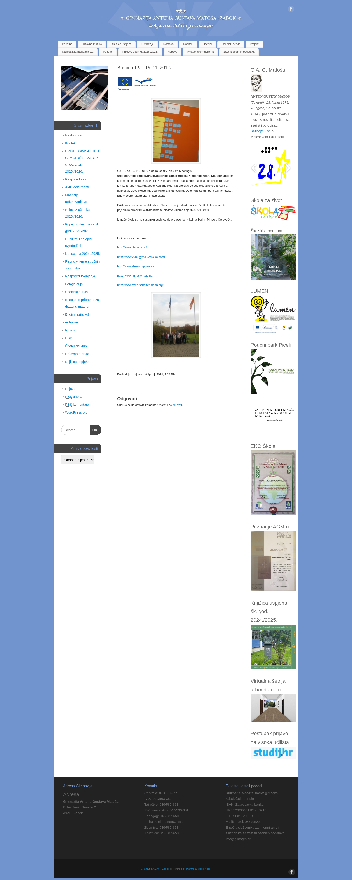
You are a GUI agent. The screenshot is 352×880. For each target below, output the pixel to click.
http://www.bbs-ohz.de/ (132, 247)
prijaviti (177, 405)
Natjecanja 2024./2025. (82, 253)
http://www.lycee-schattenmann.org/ (140, 285)
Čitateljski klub (76, 346)
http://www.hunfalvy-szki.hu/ (135, 275)
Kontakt (71, 143)
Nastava (168, 44)
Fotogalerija (74, 284)
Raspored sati (75, 179)
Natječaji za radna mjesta (78, 51)
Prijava (70, 389)
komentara (77, 404)
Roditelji (188, 44)
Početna (67, 44)
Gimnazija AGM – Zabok (155, 868)
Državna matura (92, 44)
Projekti (254, 44)
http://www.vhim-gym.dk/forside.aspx (141, 257)
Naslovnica (73, 135)
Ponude (108, 51)
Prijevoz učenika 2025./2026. (140, 51)
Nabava (172, 51)
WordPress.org (76, 412)
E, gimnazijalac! (77, 314)
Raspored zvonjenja (80, 276)
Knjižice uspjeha (122, 44)
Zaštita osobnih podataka (239, 51)
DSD (68, 338)
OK (94, 430)
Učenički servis (231, 44)
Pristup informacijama (200, 51)
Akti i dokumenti (77, 187)
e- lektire (71, 322)
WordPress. (204, 868)
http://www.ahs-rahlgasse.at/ (135, 266)
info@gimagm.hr (238, 839)
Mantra (190, 868)
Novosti (70, 330)
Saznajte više (261, 131)
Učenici (207, 44)
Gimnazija (147, 44)
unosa (73, 397)
